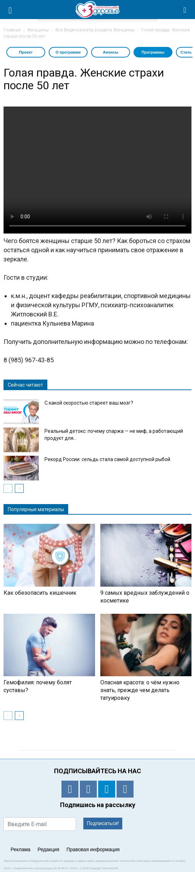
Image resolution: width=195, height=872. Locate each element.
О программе (68, 52)
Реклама (20, 849)
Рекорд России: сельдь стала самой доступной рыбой (107, 459)
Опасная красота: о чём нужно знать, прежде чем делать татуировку (139, 690)
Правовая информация (93, 849)
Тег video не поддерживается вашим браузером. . (97, 170)
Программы (153, 52)
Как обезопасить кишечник (40, 592)
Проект (25, 52)
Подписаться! (103, 823)
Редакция (48, 849)
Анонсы (110, 52)
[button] (185, 9)
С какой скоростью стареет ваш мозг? (89, 403)
